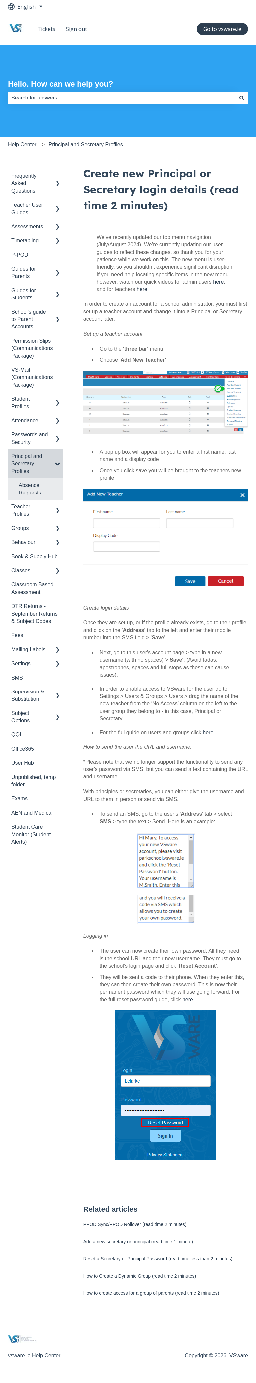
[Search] (241, 98)
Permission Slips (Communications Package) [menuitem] (32, 348)
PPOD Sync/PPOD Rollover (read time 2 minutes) (135, 1224)
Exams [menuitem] (19, 798)
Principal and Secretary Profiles (86, 144)
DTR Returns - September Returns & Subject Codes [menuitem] (34, 613)
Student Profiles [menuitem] (20, 402)
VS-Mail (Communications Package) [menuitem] (32, 377)
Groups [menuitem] (20, 528)
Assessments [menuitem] (27, 226)
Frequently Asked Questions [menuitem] (24, 183)
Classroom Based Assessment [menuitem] (32, 588)
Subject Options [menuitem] (20, 716)
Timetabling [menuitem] (25, 240)
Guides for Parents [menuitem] (23, 272)
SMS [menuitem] (17, 678)
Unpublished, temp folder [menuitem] (33, 780)
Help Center (22, 144)
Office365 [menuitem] (22, 749)
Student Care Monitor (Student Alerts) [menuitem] (31, 834)
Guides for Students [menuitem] (23, 294)
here (218, 282)
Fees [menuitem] (17, 635)
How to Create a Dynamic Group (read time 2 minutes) (139, 1276)
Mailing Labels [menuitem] (28, 649)
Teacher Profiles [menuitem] (20, 510)
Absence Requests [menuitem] (30, 488)
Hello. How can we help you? (60, 84)
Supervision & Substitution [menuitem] (27, 695)
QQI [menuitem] (16, 734)
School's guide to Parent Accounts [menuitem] (28, 319)
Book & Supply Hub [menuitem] (34, 556)
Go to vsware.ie (222, 29)
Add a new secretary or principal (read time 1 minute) (138, 1241)
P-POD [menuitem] (19, 255)
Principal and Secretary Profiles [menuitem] (26, 463)
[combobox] (121, 98)
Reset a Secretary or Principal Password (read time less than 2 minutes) (157, 1258)
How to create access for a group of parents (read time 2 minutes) (151, 1293)
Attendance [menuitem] (24, 420)
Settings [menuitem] (21, 663)
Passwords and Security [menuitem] (29, 438)
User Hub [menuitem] (22, 763)
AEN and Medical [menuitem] (32, 813)
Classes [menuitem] (20, 570)
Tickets (46, 29)
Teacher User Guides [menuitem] (27, 208)
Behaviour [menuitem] (23, 542)
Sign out (76, 29)
